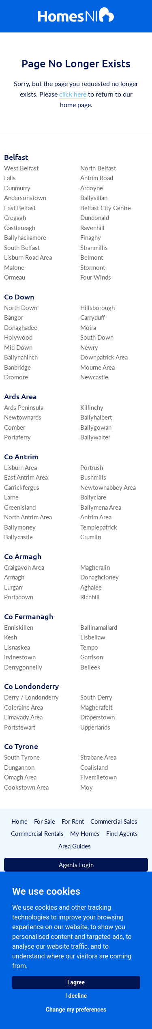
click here (72, 94)
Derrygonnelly (23, 667)
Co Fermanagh (28, 616)
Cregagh (15, 217)
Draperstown (97, 717)
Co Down (19, 296)
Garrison (91, 656)
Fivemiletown (98, 777)
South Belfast (22, 247)
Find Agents (122, 833)
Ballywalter (95, 437)
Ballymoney (20, 527)
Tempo (89, 647)
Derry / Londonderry (31, 697)
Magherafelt (96, 707)
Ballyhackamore (25, 237)
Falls (10, 177)
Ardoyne (91, 187)
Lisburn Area (20, 467)
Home (19, 821)
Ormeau (14, 277)
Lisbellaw (92, 637)
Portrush (91, 467)
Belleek (90, 667)
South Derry (96, 697)
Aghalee (91, 587)
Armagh (14, 577)
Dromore (16, 376)
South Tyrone (22, 757)
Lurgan (13, 587)
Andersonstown (25, 197)
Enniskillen (18, 627)
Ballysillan (93, 197)
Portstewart (19, 727)
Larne (11, 497)
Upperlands (95, 727)
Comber (14, 427)
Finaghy (90, 237)
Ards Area (20, 396)
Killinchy (91, 407)
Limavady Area (23, 717)
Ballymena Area (100, 507)
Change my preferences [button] (76, 1009)
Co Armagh (22, 556)
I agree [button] (76, 982)
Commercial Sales (113, 821)
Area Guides (74, 846)
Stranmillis (94, 247)
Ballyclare (93, 497)
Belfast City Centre (105, 207)
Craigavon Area (24, 567)
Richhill (90, 596)
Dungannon (19, 767)
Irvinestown (20, 656)
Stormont (92, 267)
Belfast (16, 156)
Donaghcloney (99, 577)
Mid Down (18, 347)
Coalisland (94, 767)
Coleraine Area (23, 707)
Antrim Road (96, 177)
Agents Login (76, 865)
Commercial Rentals (37, 833)
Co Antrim (21, 456)
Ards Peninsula (23, 407)
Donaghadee (20, 327)
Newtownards (22, 417)
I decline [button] (76, 995)
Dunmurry (17, 187)
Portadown (18, 596)
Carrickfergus (21, 487)
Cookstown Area (26, 787)
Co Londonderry (31, 686)
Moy (86, 787)
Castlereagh (19, 227)
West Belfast (21, 168)
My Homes (85, 833)
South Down (96, 337)
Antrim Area (95, 516)
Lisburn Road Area (28, 257)
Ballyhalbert (96, 417)
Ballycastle (18, 536)
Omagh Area (20, 777)
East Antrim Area (26, 477)
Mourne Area (97, 367)
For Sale (44, 821)
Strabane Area (98, 757)
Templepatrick (98, 527)
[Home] (75, 16)
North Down (20, 307)
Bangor (13, 317)
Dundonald (94, 217)
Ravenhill (92, 227)
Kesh (10, 637)
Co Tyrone (21, 746)
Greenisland (20, 507)
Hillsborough (97, 307)
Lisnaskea (17, 647)
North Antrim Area (28, 516)
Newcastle (94, 376)
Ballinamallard (98, 627)
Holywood (18, 337)
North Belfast (98, 168)
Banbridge (17, 367)
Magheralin (95, 567)
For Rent (73, 821)
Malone (14, 267)
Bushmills (93, 477)
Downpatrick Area (104, 357)
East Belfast (20, 207)
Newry (89, 347)
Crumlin (90, 536)
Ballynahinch (21, 357)
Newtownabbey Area (108, 487)
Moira (88, 327)
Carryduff (92, 317)
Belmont (91, 257)
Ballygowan (95, 427)
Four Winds (95, 277)
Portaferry (17, 437)
